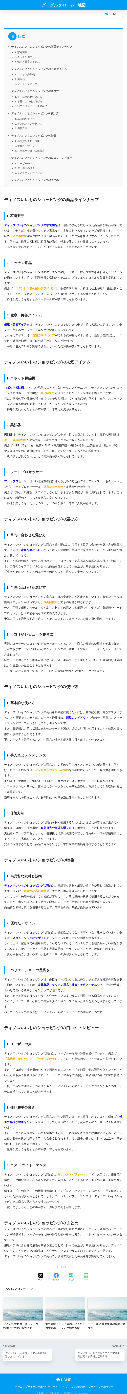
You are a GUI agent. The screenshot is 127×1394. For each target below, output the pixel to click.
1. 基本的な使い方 (25, 116)
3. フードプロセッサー (27, 81)
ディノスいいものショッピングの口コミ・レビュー (41, 155)
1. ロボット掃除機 (25, 71)
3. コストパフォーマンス (28, 170)
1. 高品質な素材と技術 (27, 138)
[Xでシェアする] (41, 1274)
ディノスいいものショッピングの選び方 (35, 88)
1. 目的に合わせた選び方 (28, 94)
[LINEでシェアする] (86, 1274)
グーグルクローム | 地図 (64, 5)
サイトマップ (60, 1384)
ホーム (18, 1384)
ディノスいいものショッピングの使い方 (35, 110)
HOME (63, 1377)
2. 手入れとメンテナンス (28, 121)
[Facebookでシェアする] (56, 1274)
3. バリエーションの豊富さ (30, 148)
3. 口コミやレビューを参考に (31, 103)
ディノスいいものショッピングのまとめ (35, 177)
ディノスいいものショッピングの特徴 (33, 132)
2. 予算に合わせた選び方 (28, 98)
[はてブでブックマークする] (71, 1274)
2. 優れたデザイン (25, 143)
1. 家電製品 (21, 49)
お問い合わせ (77, 1384)
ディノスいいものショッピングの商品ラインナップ (41, 43)
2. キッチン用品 (23, 54)
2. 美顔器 (20, 76)
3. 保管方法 (21, 125)
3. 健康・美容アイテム (27, 58)
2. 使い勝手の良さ (25, 165)
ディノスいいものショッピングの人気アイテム (39, 66)
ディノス (28, 1286)
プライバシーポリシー (37, 1384)
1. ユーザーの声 (23, 160)
